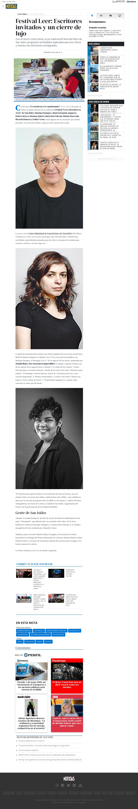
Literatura (29, 642)
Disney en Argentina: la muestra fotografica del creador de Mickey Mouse (50, 759)
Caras (19, 793)
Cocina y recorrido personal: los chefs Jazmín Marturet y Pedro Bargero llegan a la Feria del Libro (39, 579)
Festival (48, 642)
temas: (19, 639)
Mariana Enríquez (24, 631)
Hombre (52, 793)
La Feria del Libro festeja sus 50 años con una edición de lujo (72, 600)
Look (97, 793)
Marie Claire (30, 793)
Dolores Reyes (58, 635)
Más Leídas (94, 44)
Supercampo (87, 793)
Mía (110, 793)
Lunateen (119, 793)
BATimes (130, 793)
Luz (104, 793)
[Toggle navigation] (4, 6)
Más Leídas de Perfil (99, 101)
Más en (28, 655)
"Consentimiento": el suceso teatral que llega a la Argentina (44, 745)
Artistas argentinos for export (32, 741)
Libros (19, 642)
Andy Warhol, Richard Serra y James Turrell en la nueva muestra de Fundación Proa (39, 602)
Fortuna (42, 793)
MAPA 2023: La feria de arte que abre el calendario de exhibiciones (47, 755)
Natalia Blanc (22, 635)
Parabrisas (74, 793)
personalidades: (23, 628)
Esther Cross (74, 631)
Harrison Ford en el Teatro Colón (70, 573)
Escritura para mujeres (28, 750)
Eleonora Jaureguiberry (40, 635)
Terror (39, 642)
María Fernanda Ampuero (56, 631)
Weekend (62, 793)
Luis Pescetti (39, 631)
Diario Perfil (9, 793)
